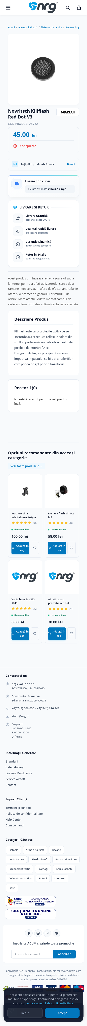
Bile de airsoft (39, 859)
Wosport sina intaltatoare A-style (23, 515)
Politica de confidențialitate (24, 814)
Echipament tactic (19, 869)
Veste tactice (16, 859)
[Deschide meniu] (8, 8)
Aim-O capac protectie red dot (58, 601)
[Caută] (68, 8)
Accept (62, 1014)
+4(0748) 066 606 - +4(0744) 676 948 (35, 708)
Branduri (12, 761)
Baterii (43, 878)
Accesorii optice (74, 27)
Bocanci (56, 850)
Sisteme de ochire (51, 27)
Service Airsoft (15, 779)
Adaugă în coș (20, 548)
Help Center (14, 819)
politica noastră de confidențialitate (49, 1004)
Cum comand (15, 825)
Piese (12, 888)
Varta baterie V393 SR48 (23, 601)
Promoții (43, 869)
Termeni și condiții (18, 808)
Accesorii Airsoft (27, 27)
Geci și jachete (64, 869)
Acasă (11, 27)
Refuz (25, 1014)
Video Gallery (15, 767)
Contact (11, 785)
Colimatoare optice (20, 878)
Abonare (64, 954)
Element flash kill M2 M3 (61, 515)
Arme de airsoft (35, 850)
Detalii (71, 164)
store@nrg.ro (20, 716)
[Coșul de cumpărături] (79, 8)
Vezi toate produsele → (26, 466)
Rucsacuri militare (66, 859)
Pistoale (13, 850)
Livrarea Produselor (19, 773)
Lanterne (59, 878)
